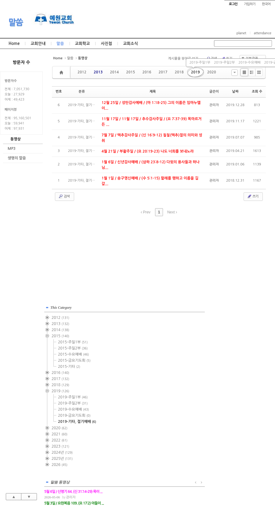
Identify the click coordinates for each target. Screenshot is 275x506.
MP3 (12, 148)
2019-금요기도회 (74, 413)
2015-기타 (69, 364)
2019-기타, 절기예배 (77, 419)
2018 (179, 72)
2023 (60, 444)
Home (14, 44)
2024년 (62, 450)
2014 (114, 72)
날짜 (235, 91)
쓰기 (252, 196)
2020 (211, 72)
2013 (98, 72)
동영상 (15, 139)
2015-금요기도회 (74, 358)
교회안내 (38, 44)
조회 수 (257, 91)
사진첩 (106, 44)
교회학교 (82, 44)
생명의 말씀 (17, 158)
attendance (262, 33)
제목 (153, 91)
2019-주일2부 (224, 62)
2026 (59, 462)
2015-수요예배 (73, 352)
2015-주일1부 (73, 340)
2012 (82, 72)
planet (241, 33)
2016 (146, 72)
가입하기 (249, 4)
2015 (130, 72)
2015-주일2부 (73, 346)
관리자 (214, 105)
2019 (195, 72)
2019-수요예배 (249, 62)
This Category (61, 305)
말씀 (15, 22)
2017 (162, 72)
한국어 (266, 4)
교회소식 (130, 44)
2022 (59, 438)
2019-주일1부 (200, 62)
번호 (59, 91)
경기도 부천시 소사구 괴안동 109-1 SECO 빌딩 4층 (147, 488)
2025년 (62, 456)
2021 (59, 432)
